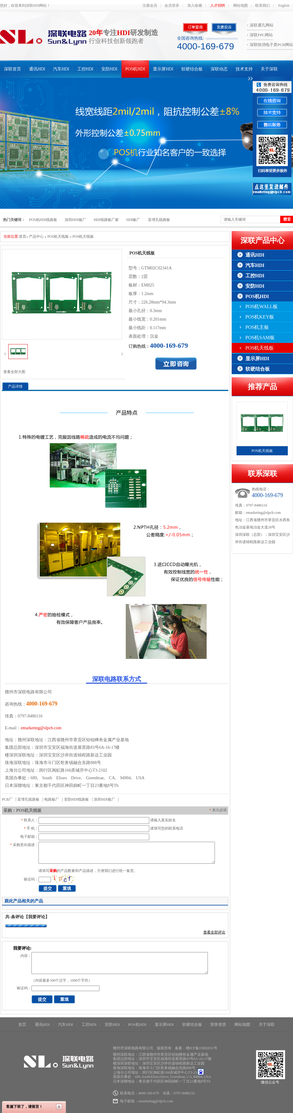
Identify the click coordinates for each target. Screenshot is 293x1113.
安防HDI (109, 69)
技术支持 (244, 69)
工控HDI (85, 69)
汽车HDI (61, 69)
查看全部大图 (14, 372)
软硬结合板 (192, 69)
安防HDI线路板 (76, 799)
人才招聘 (217, 5)
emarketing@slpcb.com (41, 728)
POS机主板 (257, 327)
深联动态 (219, 69)
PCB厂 (7, 799)
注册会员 (150, 5)
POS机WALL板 (261, 306)
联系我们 (262, 5)
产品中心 (36, 236)
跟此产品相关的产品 (24, 901)
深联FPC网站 (261, 35)
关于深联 (269, 69)
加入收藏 (194, 5)
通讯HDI (37, 69)
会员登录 (172, 5)
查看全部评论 (214, 932)
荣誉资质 (218, 1024)
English (283, 5)
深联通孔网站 (261, 25)
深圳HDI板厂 (75, 220)
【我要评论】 (36, 917)
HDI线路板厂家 (106, 220)
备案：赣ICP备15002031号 (196, 1048)
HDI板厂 (133, 220)
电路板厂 (51, 799)
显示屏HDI (163, 69)
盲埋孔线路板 (159, 220)
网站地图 (240, 5)
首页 (22, 236)
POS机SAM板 (260, 337)
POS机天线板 (58, 236)
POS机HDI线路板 (43, 220)
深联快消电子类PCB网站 (271, 44)
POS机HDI (135, 69)
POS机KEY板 (259, 316)
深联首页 (12, 69)
